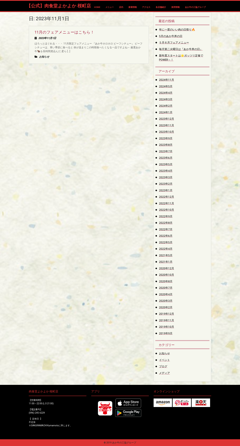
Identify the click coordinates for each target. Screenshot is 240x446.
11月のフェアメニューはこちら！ (64, 32)
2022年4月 (165, 248)
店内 (121, 7)
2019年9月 (165, 333)
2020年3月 (165, 300)
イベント (164, 360)
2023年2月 (165, 183)
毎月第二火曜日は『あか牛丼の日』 (181, 49)
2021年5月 (165, 255)
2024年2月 (165, 105)
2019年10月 (166, 326)
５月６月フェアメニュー (174, 42)
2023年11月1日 (47, 38)
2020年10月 (166, 274)
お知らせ (164, 353)
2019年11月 (166, 320)
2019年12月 (166, 313)
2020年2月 (165, 307)
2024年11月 (166, 79)
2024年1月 (165, 112)
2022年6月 (165, 235)
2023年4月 (165, 170)
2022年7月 (165, 229)
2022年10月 (166, 209)
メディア (164, 373)
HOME (97, 7)
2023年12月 (166, 118)
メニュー (109, 7)
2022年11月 (166, 203)
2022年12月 (166, 196)
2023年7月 (165, 151)
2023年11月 (166, 125)
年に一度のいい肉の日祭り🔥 (177, 29)
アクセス (146, 7)
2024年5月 (165, 86)
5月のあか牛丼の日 (170, 36)
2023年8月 (165, 144)
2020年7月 (165, 287)
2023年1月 (165, 190)
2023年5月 (165, 164)
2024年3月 (165, 99)
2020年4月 (165, 294)
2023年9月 (165, 138)
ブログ (163, 366)
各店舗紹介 (161, 7)
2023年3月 (165, 177)
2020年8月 (165, 281)
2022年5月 (165, 242)
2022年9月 (165, 216)
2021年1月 (165, 261)
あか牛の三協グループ (195, 7)
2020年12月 (166, 268)
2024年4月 (165, 92)
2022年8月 (165, 222)
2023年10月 (166, 131)
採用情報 (175, 7)
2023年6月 (165, 157)
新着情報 (132, 7)
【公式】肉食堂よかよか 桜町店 (58, 5)
